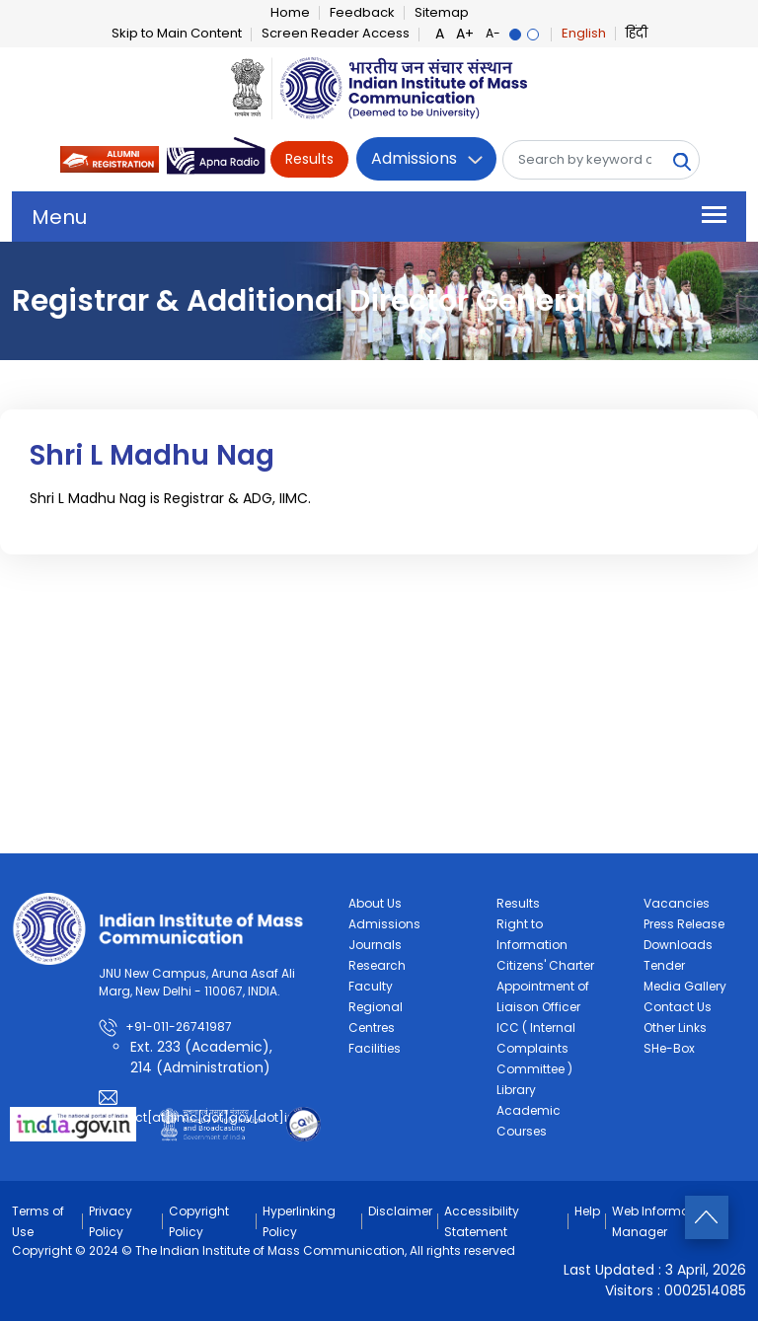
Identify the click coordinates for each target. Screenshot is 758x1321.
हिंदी (636, 33)
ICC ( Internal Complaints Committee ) (535, 1048)
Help (587, 1211)
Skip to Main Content (177, 33)
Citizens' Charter (545, 965)
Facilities (374, 1048)
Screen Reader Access (336, 33)
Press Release (684, 924)
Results (309, 159)
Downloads (678, 944)
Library (516, 1089)
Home (290, 12)
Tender (664, 965)
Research (377, 965)
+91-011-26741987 (178, 1026)
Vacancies (677, 903)
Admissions (414, 158)
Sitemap (442, 12)
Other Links (675, 1027)
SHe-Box (669, 1048)
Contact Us (678, 1006)
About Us (375, 903)
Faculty (370, 986)
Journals (375, 944)
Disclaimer (400, 1211)
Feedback (362, 12)
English (584, 33)
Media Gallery (685, 986)
